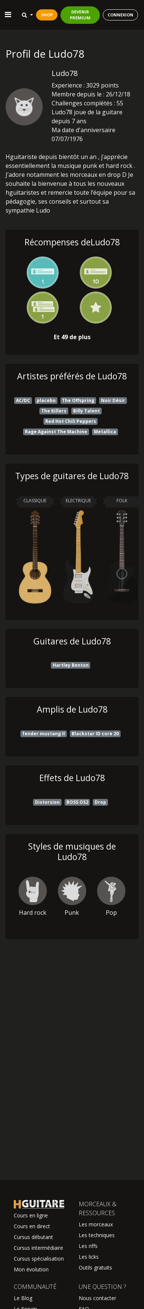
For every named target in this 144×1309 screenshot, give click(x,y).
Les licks (89, 1256)
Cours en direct (32, 1226)
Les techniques (97, 1235)
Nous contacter (97, 1298)
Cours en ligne (31, 1215)
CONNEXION (120, 14)
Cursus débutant (33, 1236)
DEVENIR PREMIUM (80, 15)
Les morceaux (96, 1224)
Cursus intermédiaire (38, 1247)
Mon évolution (31, 1269)
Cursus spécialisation (39, 1258)
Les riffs (88, 1245)
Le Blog (23, 1298)
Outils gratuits (95, 1267)
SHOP (47, 14)
